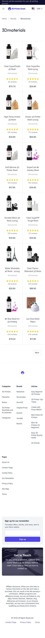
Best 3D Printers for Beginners (35, 425)
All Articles (35, 443)
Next (37, 353)
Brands (13, 19)
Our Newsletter (8, 478)
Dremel (19, 413)
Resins (4, 402)
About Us (5, 462)
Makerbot (20, 392)
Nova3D (20, 402)
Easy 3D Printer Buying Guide (36, 435)
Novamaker (21, 397)
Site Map (5, 489)
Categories (6, 418)
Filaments (5, 397)
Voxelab (20, 418)
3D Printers (6, 392)
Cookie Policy (7, 473)
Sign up (22, 539)
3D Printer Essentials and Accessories (7, 410)
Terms (4, 494)
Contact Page (7, 468)
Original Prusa (22, 408)
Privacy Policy (7, 483)
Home (4, 19)
